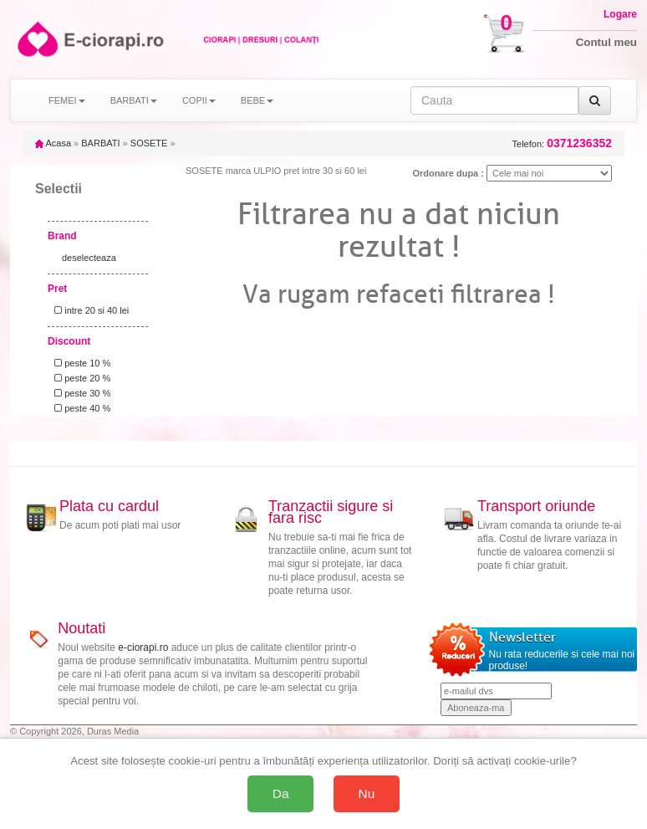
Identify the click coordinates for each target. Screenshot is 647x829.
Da (281, 793)
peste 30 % (79, 393)
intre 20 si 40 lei (89, 310)
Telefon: (562, 143)
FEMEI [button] (66, 100)
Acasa (53, 143)
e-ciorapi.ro (143, 647)
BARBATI (100, 143)
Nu (367, 793)
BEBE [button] (257, 100)
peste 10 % (79, 363)
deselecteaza (89, 258)
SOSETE (149, 143)
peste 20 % (79, 378)
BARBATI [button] (133, 100)
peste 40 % (79, 408)
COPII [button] (199, 100)
